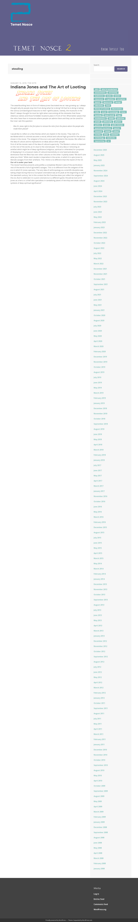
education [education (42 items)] (99, 105)
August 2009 (99, 796)
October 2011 (99, 703)
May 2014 (98, 563)
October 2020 (99, 315)
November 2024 (100, 170)
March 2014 (98, 568)
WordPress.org (100, 909)
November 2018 (100, 413)
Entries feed (99, 899)
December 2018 (100, 408)
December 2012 (100, 641)
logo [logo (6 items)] (119, 115)
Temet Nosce (21, 24)
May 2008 (98, 848)
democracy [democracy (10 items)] (108, 102)
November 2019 (100, 362)
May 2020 (98, 336)
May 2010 (98, 775)
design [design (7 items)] (118, 102)
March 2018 (98, 450)
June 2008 (98, 843)
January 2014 (99, 579)
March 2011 (98, 734)
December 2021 (100, 269)
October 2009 (99, 786)
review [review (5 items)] (107, 131)
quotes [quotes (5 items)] (117, 128)
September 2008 (101, 832)
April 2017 (98, 481)
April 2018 (98, 444)
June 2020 (98, 331)
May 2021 (98, 305)
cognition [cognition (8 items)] (110, 99)
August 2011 (99, 713)
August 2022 (99, 248)
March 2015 (98, 558)
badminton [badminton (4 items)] (99, 96)
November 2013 (100, 589)
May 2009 (98, 801)
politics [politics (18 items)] (98, 125)
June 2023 (98, 212)
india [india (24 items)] (97, 112)
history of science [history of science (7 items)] (102, 109)
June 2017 (98, 470)
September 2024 (101, 176)
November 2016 (100, 496)
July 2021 (97, 294)
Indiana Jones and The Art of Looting (48, 87)
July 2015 (97, 537)
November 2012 (100, 646)
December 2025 (100, 150)
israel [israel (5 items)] (104, 112)
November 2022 (100, 238)
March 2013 (98, 631)
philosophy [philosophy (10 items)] (108, 122)
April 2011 (98, 729)
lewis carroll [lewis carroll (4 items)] (109, 115)
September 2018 (101, 424)
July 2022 (97, 253)
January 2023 (99, 227)
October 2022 (99, 243)
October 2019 (99, 367)
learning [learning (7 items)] (98, 115)
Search (96, 65)
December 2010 (100, 749)
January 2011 (99, 744)
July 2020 (97, 325)
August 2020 (99, 320)
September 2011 (101, 708)
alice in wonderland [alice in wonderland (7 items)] (109, 89)
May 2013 (98, 620)
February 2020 (100, 351)
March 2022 (98, 263)
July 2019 (97, 377)
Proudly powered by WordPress (56, 920)
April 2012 (98, 682)
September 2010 (101, 765)
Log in (96, 894)
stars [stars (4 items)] (106, 135)
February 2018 (100, 455)
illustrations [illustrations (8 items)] (117, 109)
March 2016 (98, 517)
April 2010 (98, 780)
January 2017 (99, 491)
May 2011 (98, 724)
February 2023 (100, 222)
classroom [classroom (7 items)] (99, 99)
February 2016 (100, 522)
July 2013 (97, 610)
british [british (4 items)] (117, 96)
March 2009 (98, 812)
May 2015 (98, 548)
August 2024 (99, 181)
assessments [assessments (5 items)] (100, 93)
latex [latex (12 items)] (123, 112)
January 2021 (99, 310)
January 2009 (99, 822)
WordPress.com (87, 920)
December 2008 (100, 827)
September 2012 (101, 656)
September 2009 (101, 791)
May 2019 (98, 388)
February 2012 (100, 693)
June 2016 (98, 506)
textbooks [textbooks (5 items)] (111, 138)
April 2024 (98, 191)
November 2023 (100, 201)
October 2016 (99, 501)
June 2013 (98, 615)
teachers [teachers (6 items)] (114, 135)
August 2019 (99, 372)
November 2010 (100, 755)
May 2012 (98, 677)
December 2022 (100, 232)
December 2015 (100, 527)
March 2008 (98, 858)
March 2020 (98, 346)
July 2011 (97, 718)
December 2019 (100, 356)
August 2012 (99, 662)
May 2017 (98, 475)
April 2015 (98, 553)
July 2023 (97, 207)
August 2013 (99, 605)
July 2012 (97, 667)
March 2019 (98, 393)
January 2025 (99, 165)
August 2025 (99, 155)
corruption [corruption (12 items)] (121, 99)
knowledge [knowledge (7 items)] (114, 112)
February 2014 (100, 574)
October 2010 (99, 760)
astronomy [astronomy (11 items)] (113, 93)
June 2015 (98, 543)
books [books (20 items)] (109, 96)
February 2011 (100, 739)
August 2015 (99, 532)
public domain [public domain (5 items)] (117, 125)
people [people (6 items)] (97, 122)
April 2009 (98, 806)
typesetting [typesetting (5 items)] (99, 141)
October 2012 (99, 651)
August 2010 (99, 770)
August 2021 (99, 289)
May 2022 (98, 258)
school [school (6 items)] (116, 131)
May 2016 (98, 512)
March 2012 (98, 687)
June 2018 (98, 434)
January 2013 (99, 636)
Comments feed (101, 904)
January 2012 (99, 698)
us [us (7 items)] (108, 141)
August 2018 (99, 429)
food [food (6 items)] (108, 105)
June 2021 (98, 300)
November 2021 (100, 274)
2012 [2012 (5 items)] (96, 89)
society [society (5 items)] (98, 135)
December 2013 (100, 584)
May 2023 (98, 217)
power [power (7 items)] (106, 125)
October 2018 (99, 419)
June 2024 (98, 186)
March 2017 (98, 486)
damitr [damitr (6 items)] (97, 102)
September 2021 (101, 284)
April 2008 (98, 853)
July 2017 (97, 465)
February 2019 (100, 398)
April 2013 (98, 625)
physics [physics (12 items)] (118, 122)
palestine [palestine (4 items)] (120, 118)
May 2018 (98, 439)
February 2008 (100, 863)
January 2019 (99, 403)
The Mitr (32, 83)
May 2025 (98, 160)
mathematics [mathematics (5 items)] (100, 118)
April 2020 (98, 341)
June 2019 (98, 382)
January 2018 (99, 460)
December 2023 (100, 196)
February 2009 (100, 817)
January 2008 (99, 868)
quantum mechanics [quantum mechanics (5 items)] (103, 128)
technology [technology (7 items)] (99, 138)
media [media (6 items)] (111, 118)
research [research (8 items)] (98, 131)
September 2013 (101, 600)
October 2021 (99, 279)
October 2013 (99, 594)
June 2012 (98, 672)
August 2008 (99, 837)
